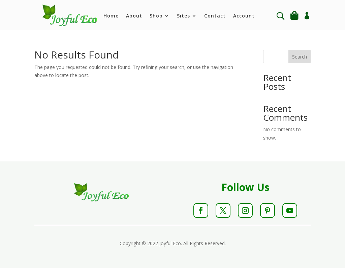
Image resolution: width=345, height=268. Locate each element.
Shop (156, 16)
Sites (183, 16)
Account (244, 16)
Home (111, 16)
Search (299, 56)
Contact (215, 16)
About (134, 16)
